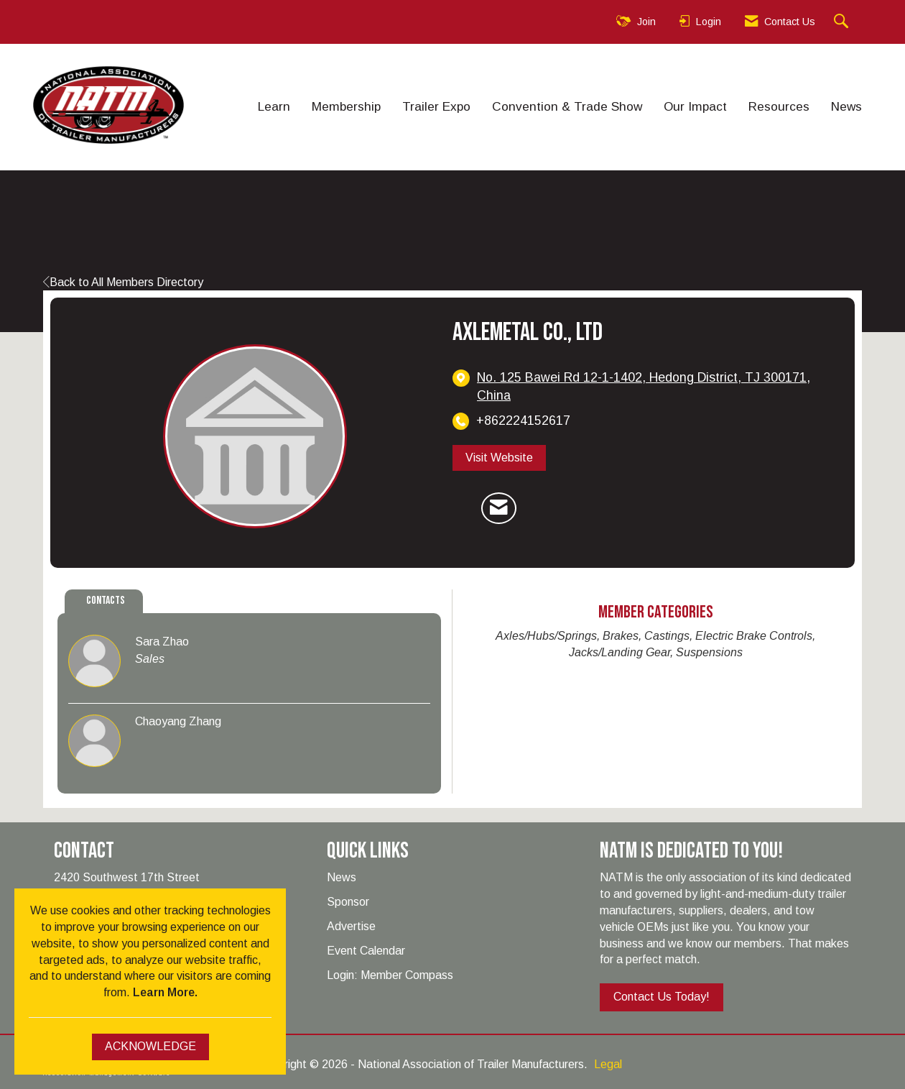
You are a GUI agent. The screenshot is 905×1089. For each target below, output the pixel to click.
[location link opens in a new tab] (655, 387)
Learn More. (165, 992)
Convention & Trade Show (567, 106)
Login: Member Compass (390, 975)
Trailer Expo (436, 106)
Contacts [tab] (105, 600)
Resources (778, 106)
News (846, 106)
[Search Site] (843, 22)
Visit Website (499, 457)
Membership (346, 106)
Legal (608, 1064)
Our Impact (695, 106)
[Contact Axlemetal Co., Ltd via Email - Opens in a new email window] (498, 508)
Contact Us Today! (661, 997)
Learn (274, 106)
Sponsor (348, 902)
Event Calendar (366, 951)
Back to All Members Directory (123, 282)
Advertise (351, 926)
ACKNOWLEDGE (150, 1046)
